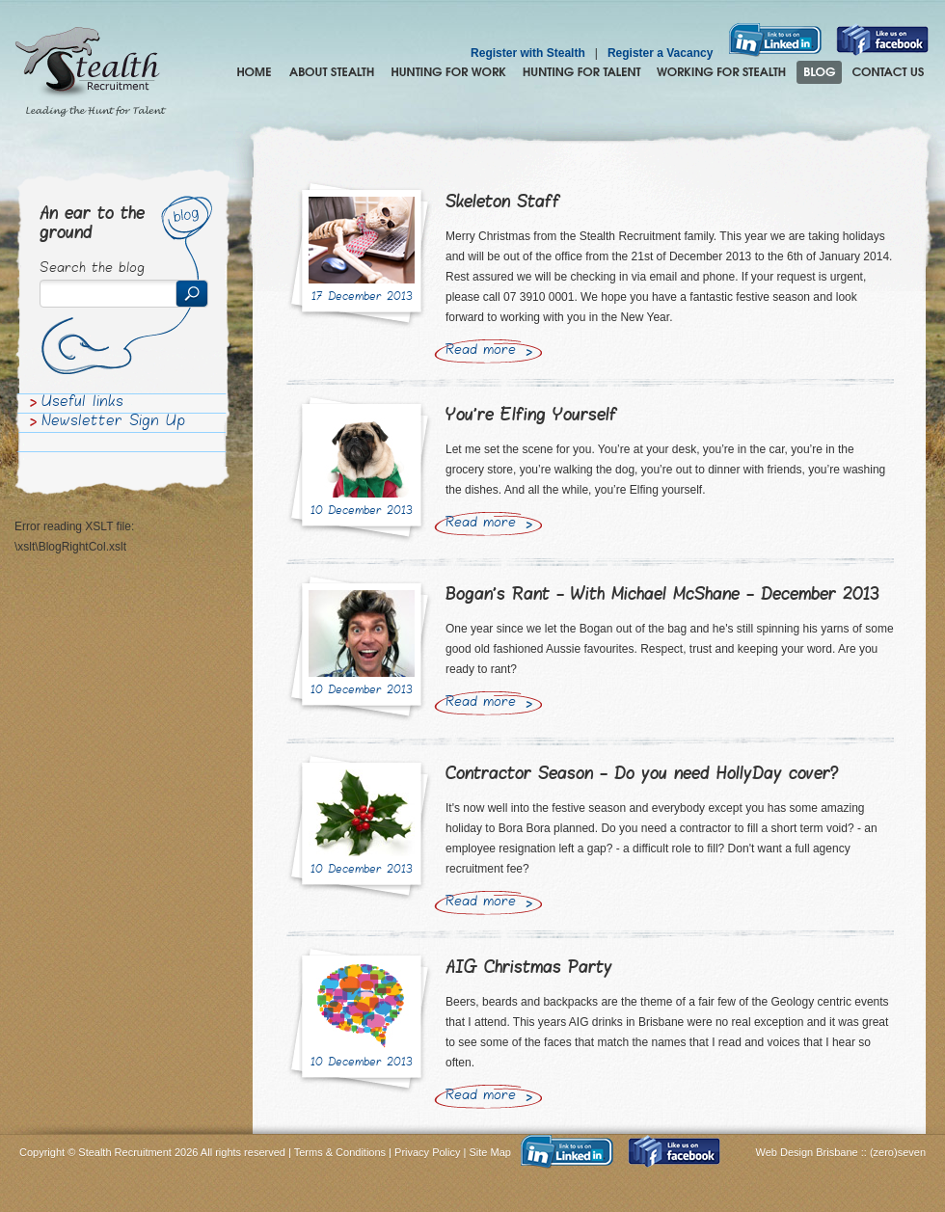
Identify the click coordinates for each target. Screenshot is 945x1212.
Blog (819, 72)
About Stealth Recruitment (332, 72)
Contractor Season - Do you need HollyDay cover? (642, 775)
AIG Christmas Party (529, 968)
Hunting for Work (448, 72)
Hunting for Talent (581, 72)
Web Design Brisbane (808, 1152)
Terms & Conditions (340, 1152)
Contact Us (888, 72)
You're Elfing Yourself (531, 416)
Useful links (82, 403)
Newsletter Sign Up (113, 422)
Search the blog (92, 269)
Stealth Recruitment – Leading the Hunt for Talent (90, 72)
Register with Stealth (528, 53)
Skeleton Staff (503, 203)
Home (254, 72)
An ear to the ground (92, 224)
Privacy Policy (427, 1152)
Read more (481, 351)
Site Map (490, 1152)
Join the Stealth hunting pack (722, 72)
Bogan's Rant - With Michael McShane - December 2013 (662, 595)
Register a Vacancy (660, 53)
